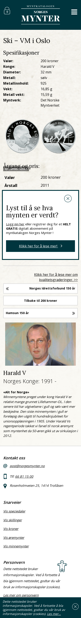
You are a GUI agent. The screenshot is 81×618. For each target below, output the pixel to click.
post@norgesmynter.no (27, 466)
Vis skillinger (12, 520)
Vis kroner (10, 528)
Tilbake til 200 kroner (40, 301)
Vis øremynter (13, 537)
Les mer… (54, 614)
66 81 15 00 (24, 476)
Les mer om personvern (21, 595)
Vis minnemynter (16, 546)
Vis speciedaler (14, 511)
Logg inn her (15, 224)
